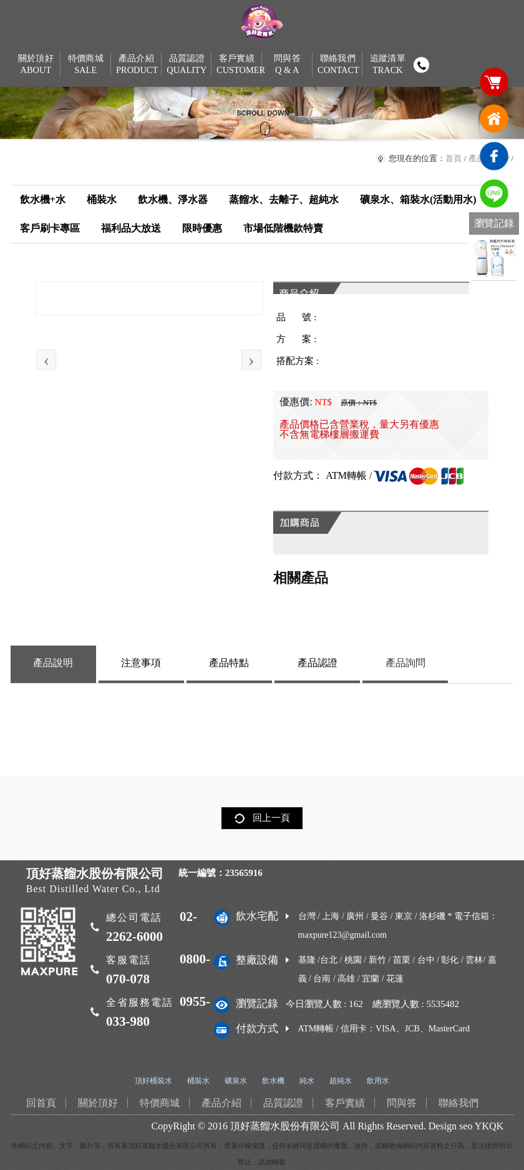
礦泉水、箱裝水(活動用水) (418, 199)
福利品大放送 (131, 228)
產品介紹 (136, 64)
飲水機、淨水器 (173, 199)
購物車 (494, 81)
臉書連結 (494, 156)
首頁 (453, 158)
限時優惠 (202, 228)
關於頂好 (36, 64)
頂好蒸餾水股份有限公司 (285, 1126)
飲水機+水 (43, 199)
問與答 (287, 64)
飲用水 (378, 1080)
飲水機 (273, 1080)
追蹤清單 (387, 64)
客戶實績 (236, 64)
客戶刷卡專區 (50, 228)
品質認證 (187, 64)
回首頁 (494, 118)
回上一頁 (271, 818)
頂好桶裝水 (153, 1080)
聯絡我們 (338, 64)
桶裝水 (102, 199)
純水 (306, 1080)
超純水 (340, 1080)
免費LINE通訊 (494, 193)
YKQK (489, 1126)
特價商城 (86, 64)
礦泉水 (236, 1080)
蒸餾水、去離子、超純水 (284, 199)
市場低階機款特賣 (283, 228)
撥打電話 (421, 65)
